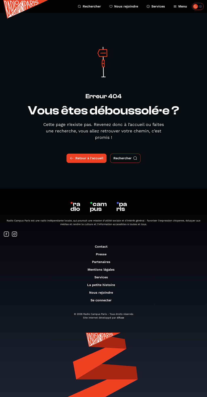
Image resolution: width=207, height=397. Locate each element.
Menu (180, 6)
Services (156, 6)
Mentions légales (103, 269)
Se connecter (103, 300)
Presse (103, 254)
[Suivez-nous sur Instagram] (14, 234)
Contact (103, 246)
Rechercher (89, 6)
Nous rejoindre (123, 6)
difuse (120, 317)
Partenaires (103, 262)
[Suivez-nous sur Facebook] (6, 234)
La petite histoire (103, 285)
